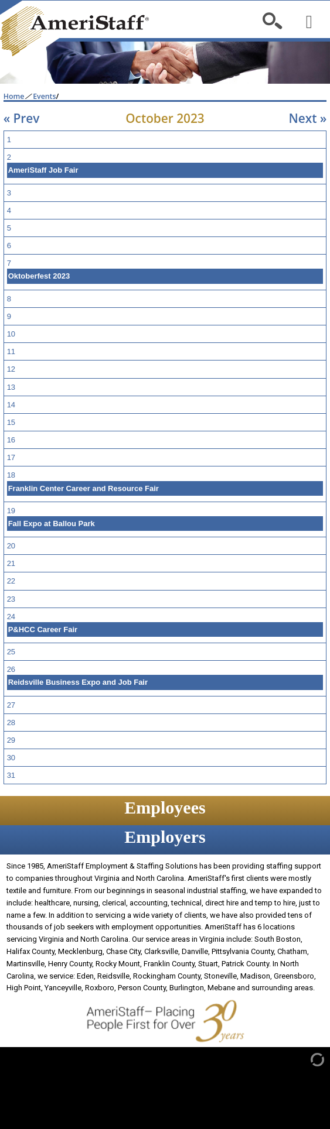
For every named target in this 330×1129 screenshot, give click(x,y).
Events (44, 96)
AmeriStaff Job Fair (43, 170)
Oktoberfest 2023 (39, 276)
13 (11, 387)
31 (11, 775)
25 (11, 651)
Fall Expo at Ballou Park (51, 523)
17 (11, 457)
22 (11, 580)
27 (11, 705)
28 (11, 722)
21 (11, 563)
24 (11, 616)
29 (11, 740)
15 (11, 422)
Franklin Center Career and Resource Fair (83, 488)
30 (11, 757)
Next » (307, 118)
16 (11, 439)
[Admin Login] (305, 1059)
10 (11, 334)
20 (11, 545)
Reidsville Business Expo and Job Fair (78, 682)
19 (11, 510)
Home (14, 96)
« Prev (22, 118)
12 (11, 369)
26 (11, 669)
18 (11, 475)
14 (11, 404)
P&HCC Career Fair (43, 629)
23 (11, 599)
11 (11, 351)
